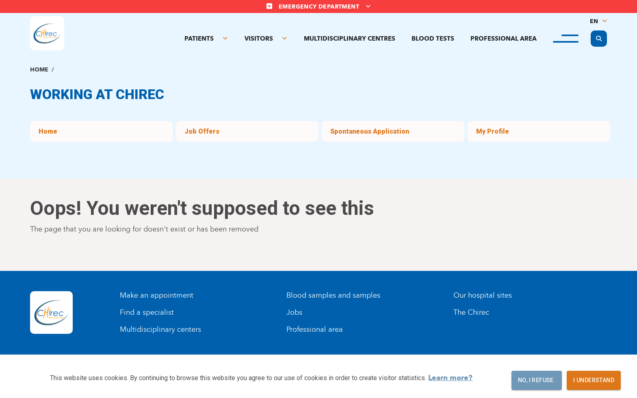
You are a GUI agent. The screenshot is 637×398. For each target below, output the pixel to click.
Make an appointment (156, 295)
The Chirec (471, 312)
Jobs (294, 312)
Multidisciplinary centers (160, 329)
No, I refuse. (536, 380)
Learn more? (450, 377)
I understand (594, 380)
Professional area (503, 38)
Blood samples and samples (333, 295)
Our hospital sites (482, 295)
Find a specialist (147, 312)
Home (39, 69)
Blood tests (433, 38)
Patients (199, 38)
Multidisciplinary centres (349, 38)
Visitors (259, 38)
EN (594, 21)
